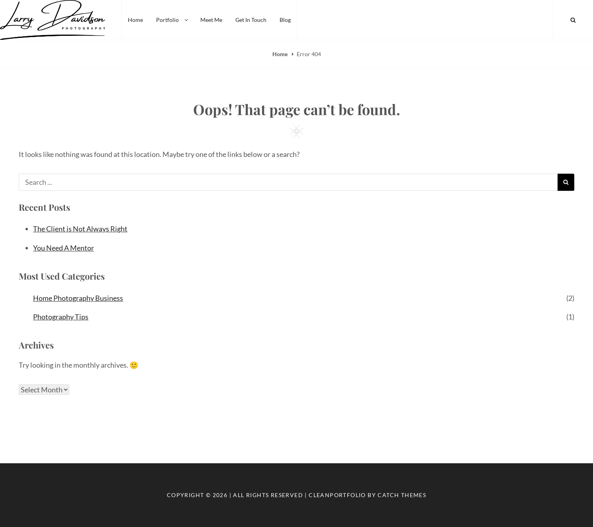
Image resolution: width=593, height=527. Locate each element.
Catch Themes (402, 495)
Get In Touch (250, 19)
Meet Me (211, 19)
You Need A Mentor (63, 247)
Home (135, 19)
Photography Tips (60, 316)
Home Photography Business (78, 298)
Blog (285, 19)
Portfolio (172, 19)
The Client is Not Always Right (80, 228)
